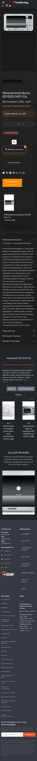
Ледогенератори (7, 663)
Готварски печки (7, 625)
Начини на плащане (26, 565)
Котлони (4, 655)
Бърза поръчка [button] (12, 181)
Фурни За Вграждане (8, 615)
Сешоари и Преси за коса (8, 682)
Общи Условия (27, 573)
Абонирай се (29, 734)
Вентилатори (5, 706)
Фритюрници (5, 671)
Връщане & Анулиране (18, 341)
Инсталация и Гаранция (18, 336)
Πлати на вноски (13, 162)
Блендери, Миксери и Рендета (8, 642)
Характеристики (18, 331)
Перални (4, 603)
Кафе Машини (6, 647)
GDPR (23, 589)
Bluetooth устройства (5, 687)
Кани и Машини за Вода (7, 676)
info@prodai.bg (5, 543)
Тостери (4, 651)
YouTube (5, 563)
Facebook (6, 551)
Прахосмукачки (6, 659)
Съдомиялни (5, 611)
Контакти (25, 541)
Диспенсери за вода (8, 697)
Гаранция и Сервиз (26, 549)
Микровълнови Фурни (9, 629)
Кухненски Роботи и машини (8, 701)
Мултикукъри (6, 710)
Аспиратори (5, 633)
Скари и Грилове (7, 667)
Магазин (25, 534)
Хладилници (5, 599)
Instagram (6, 555)
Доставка (25, 557)
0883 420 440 (5, 534)
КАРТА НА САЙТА (25, 581)
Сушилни (4, 607)
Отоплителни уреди (8, 693)
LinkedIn (5, 559)
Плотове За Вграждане (5, 620)
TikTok (5, 567)
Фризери (4, 637)
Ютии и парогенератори (7, 715)
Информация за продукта (18, 239)
